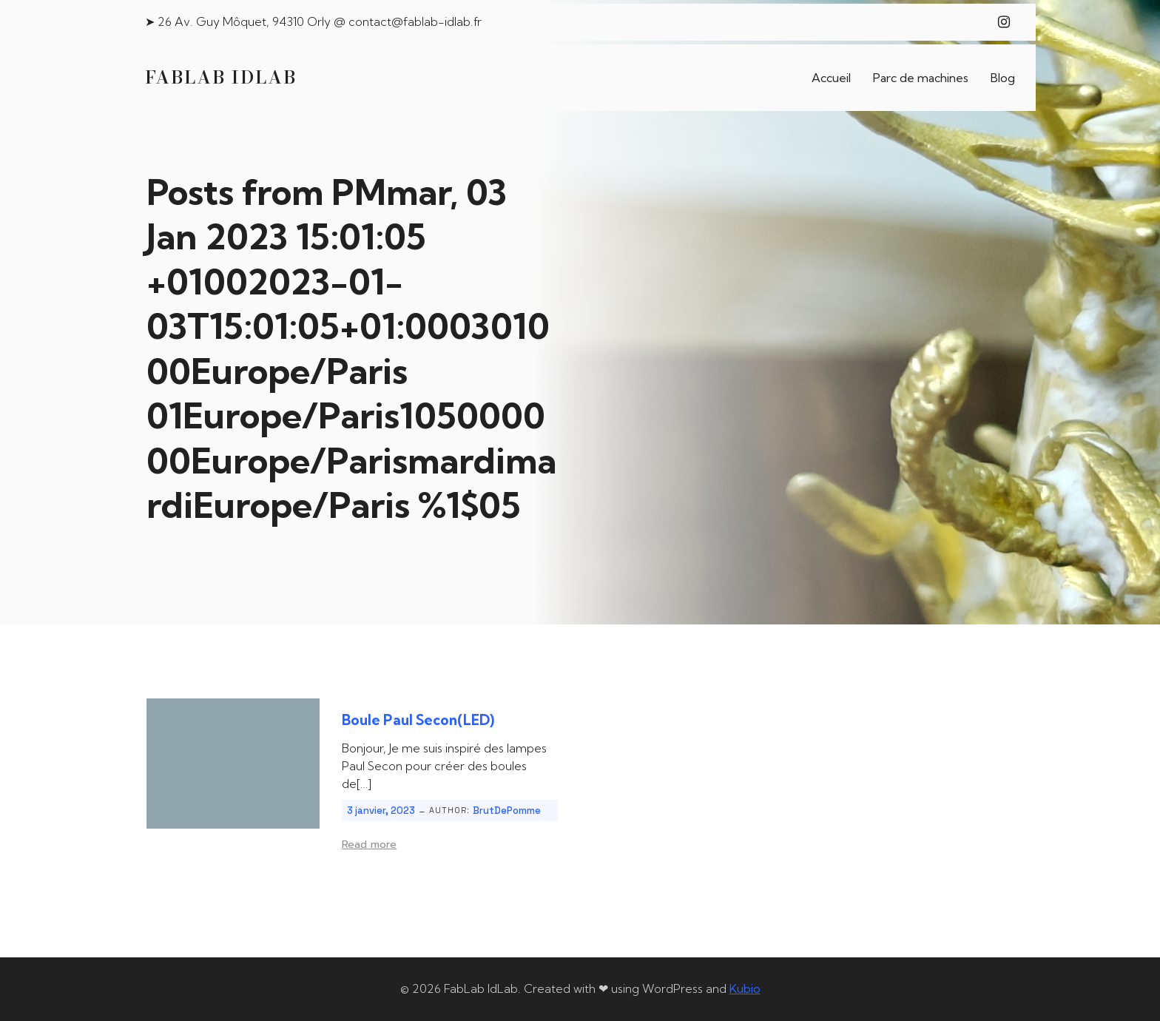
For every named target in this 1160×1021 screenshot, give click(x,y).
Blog (1003, 77)
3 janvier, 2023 (381, 810)
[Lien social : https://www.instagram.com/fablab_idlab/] (1004, 22)
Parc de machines (920, 77)
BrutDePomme (507, 810)
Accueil (831, 77)
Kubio (745, 988)
